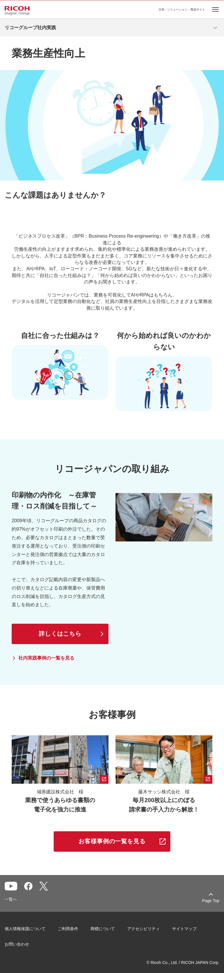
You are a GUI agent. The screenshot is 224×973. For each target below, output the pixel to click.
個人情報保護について (25, 928)
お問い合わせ (17, 944)
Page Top (210, 900)
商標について (102, 928)
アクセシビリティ (143, 928)
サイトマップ (184, 928)
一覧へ (11, 899)
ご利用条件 (68, 928)
